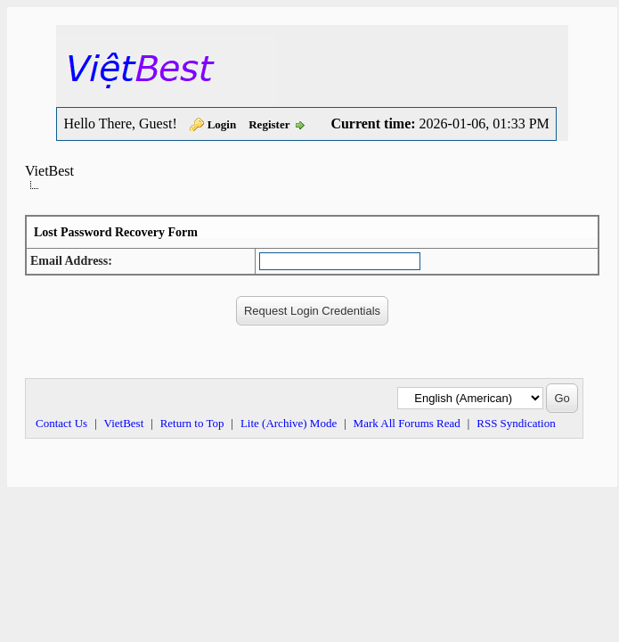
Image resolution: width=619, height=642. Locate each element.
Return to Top (192, 423)
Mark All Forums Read (407, 423)
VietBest (49, 170)
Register (268, 124)
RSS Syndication (516, 423)
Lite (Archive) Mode (288, 423)
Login (222, 124)
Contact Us (61, 423)
